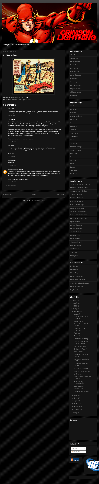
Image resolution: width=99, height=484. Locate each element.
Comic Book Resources (77, 279)
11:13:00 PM (12, 141)
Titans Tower (74, 252)
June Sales (77, 336)
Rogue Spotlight (75, 88)
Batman (72, 164)
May (75, 398)
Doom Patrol (74, 119)
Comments (76, 451)
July (75, 314)
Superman (73, 157)
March (76, 403)
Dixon (10, 119)
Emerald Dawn (75, 235)
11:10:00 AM (11, 156)
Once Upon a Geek (76, 201)
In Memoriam (78, 374)
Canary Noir (74, 256)
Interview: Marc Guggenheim (79, 382)
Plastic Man (74, 153)
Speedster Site (75, 222)
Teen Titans (74, 133)
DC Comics (74, 266)
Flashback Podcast (76, 198)
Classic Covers (75, 61)
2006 (74, 413)
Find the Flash (75, 71)
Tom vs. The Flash (76, 194)
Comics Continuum (76, 276)
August (76, 311)
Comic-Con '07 (78, 321)
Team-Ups (73, 170)
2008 (74, 306)
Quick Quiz (73, 95)
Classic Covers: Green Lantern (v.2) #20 (81, 342)
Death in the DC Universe (82, 371)
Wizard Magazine (75, 273)
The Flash (73, 106)
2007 (74, 309)
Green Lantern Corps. (77, 205)
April (76, 401)
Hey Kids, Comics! (76, 290)
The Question (74, 249)
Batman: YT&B (75, 239)
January (77, 409)
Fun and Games (75, 75)
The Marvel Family (76, 242)
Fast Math (77, 333)
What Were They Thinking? (79, 191)
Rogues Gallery (26, 99)
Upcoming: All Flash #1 (81, 391)
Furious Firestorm (76, 225)
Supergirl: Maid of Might (78, 211)
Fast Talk (73, 65)
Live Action (73, 78)
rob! (9, 108)
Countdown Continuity (81, 339)
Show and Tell (78, 389)
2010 (74, 300)
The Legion (74, 136)
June (76, 395)
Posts (74, 448)
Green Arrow (74, 123)
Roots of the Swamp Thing (78, 218)
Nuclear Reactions (76, 228)
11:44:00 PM (12, 182)
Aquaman (73, 109)
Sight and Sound (75, 92)
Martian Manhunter (76, 116)
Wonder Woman (75, 150)
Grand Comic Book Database (79, 283)
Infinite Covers (78, 352)
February (77, 406)
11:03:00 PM (12, 165)
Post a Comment (11, 186)
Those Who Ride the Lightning (80, 184)
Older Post (60, 195)
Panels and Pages (15, 99)
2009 (74, 303)
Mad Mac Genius (13, 169)
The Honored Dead (80, 346)
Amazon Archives (75, 232)
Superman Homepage (77, 208)
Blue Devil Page (75, 245)
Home (34, 195)
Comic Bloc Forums (76, 286)
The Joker (73, 140)
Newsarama (74, 269)
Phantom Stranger (76, 147)
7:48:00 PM (11, 115)
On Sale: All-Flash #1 (81, 349)
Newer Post (7, 195)
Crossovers (74, 58)
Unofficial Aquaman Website (79, 187)
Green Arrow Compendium (78, 215)
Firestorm (73, 113)
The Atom (73, 130)
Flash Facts (74, 68)
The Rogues (74, 143)
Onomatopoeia (75, 82)
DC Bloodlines (75, 174)
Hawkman (73, 126)
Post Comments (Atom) (38, 200)
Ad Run (72, 54)
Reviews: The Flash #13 (81, 368)
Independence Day (80, 386)
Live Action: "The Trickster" (79, 329)
